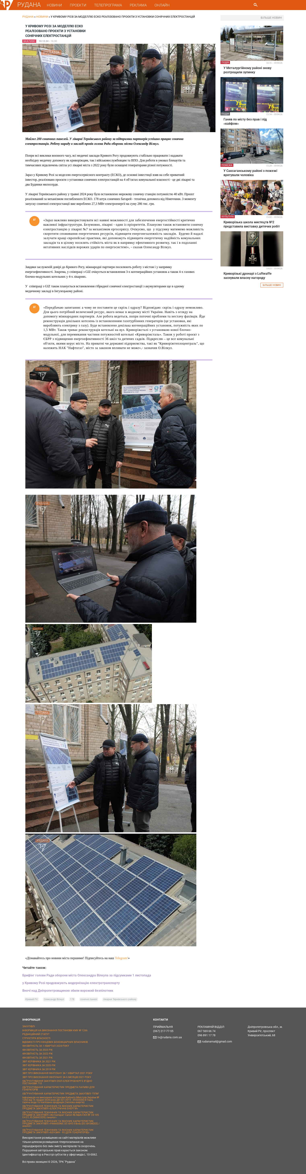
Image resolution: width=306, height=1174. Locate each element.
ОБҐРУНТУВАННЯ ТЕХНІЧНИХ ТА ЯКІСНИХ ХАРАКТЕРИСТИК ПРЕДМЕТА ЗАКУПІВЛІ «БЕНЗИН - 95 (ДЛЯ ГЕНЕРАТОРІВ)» (58, 1131)
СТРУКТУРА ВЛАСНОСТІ (36, 1038)
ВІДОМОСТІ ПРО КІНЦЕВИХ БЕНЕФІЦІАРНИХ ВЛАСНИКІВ (55, 1042)
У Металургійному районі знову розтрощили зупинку (247, 70)
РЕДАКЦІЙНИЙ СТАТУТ (35, 1034)
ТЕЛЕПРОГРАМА (108, 5)
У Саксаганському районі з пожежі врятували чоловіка (250, 173)
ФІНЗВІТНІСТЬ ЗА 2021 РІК (37, 1057)
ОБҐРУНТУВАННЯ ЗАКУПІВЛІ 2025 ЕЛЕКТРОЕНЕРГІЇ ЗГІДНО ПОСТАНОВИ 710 (57, 1082)
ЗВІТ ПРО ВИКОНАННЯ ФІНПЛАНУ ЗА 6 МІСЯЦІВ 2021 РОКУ (56, 1077)
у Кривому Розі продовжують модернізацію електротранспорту (71, 983)
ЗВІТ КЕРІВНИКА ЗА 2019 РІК (39, 1069)
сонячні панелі (88, 999)
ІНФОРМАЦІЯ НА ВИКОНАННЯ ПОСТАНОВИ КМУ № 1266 (55, 1030)
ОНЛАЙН (162, 5)
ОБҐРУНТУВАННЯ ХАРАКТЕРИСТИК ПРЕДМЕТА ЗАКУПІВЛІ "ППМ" (60, 1093)
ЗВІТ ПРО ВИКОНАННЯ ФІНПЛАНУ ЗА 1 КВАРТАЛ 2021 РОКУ (57, 1073)
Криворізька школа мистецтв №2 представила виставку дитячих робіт (252, 224)
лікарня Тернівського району (119, 999)
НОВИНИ (54, 5)
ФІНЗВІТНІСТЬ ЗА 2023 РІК (37, 1050)
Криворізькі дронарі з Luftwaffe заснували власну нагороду (248, 276)
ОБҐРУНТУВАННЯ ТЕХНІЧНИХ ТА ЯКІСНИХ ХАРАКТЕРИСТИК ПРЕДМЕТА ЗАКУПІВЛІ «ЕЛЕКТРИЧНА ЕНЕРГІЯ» (58, 1107)
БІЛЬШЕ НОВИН (272, 285)
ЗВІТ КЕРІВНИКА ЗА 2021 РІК (39, 1061)
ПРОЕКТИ (78, 5)
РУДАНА (29, 4)
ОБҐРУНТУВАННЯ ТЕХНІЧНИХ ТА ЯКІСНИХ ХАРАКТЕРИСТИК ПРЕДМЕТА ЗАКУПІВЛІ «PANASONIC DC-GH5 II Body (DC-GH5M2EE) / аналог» (61, 1123)
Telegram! (121, 958)
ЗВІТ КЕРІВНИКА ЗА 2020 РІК (39, 1065)
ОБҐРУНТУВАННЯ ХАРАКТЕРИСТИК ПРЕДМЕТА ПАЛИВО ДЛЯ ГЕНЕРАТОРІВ (58, 1088)
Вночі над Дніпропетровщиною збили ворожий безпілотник (67, 990)
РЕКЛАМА (138, 5)
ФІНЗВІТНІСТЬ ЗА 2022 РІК (37, 1053)
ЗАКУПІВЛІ (28, 1026)
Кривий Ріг (31, 999)
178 (72, 999)
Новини (42, 16)
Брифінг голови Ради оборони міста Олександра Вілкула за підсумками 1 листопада (86, 975)
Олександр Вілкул (54, 999)
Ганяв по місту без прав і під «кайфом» (245, 121)
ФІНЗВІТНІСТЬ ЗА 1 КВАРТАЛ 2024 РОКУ (45, 1045)
